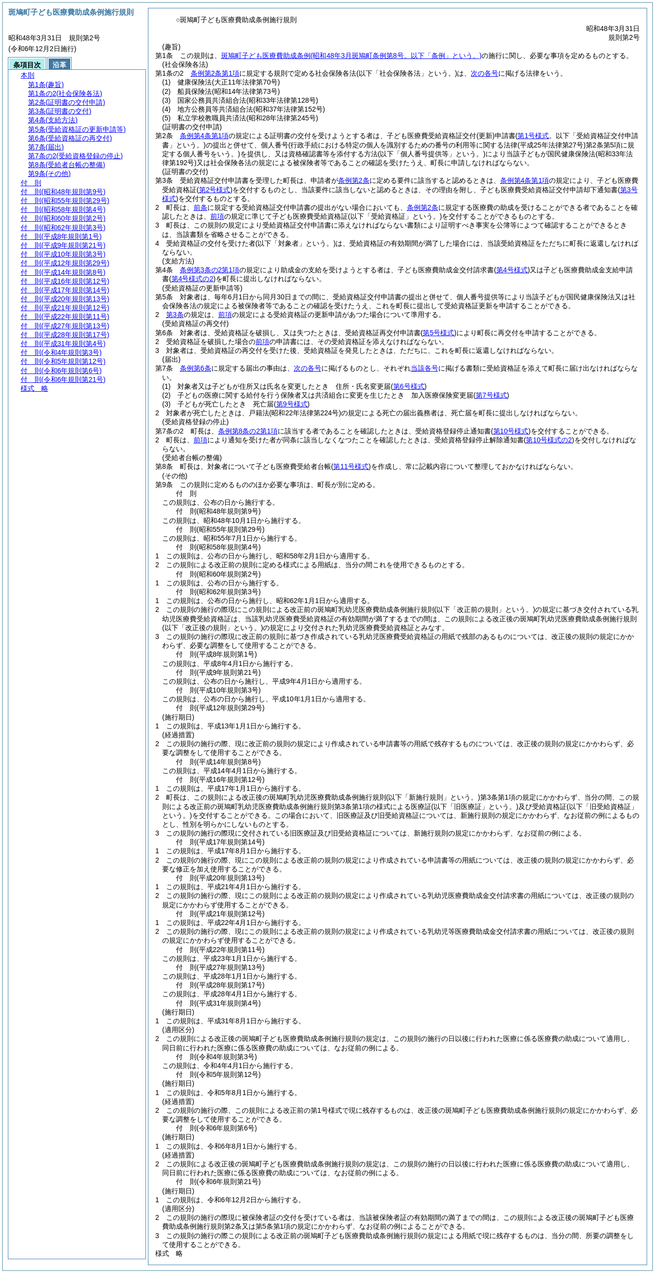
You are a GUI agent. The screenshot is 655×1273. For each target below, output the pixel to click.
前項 (217, 216)
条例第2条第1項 (215, 73)
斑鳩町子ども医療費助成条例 (351, 55)
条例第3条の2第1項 (209, 270)
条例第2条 (354, 180)
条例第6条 (195, 368)
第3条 (175, 314)
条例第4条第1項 (204, 136)
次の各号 (484, 73)
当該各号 (424, 368)
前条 (200, 207)
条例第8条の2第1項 (248, 431)
